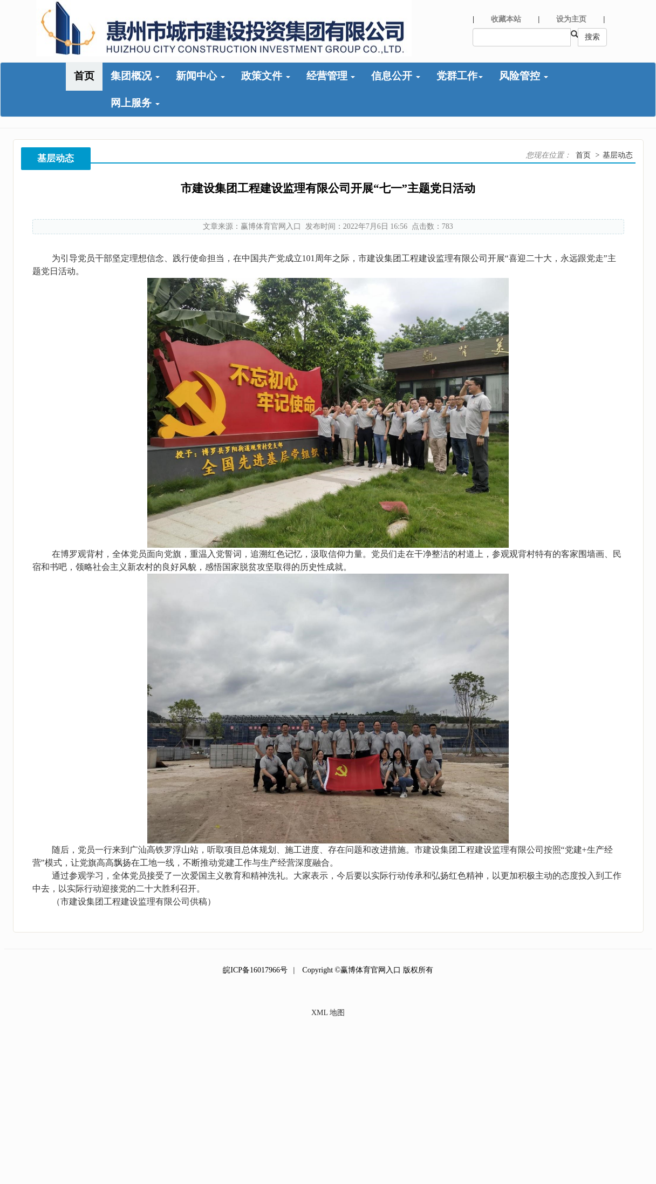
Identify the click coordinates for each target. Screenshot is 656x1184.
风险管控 (523, 75)
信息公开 (395, 75)
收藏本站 (506, 19)
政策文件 (265, 75)
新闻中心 (200, 75)
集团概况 (135, 75)
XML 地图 (328, 1013)
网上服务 (135, 102)
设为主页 (571, 19)
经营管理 (331, 75)
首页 (84, 75)
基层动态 (618, 155)
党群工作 (459, 75)
